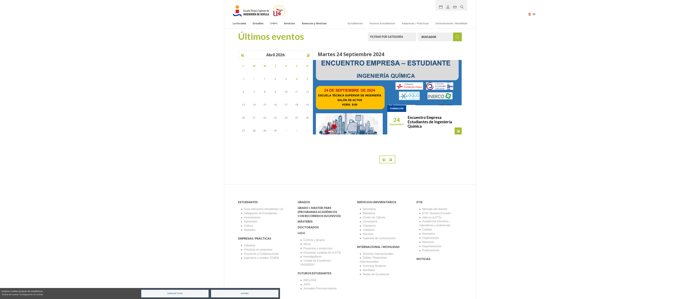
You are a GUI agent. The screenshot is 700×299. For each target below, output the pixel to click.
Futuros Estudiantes (382, 23)
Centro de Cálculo (374, 217)
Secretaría (369, 209)
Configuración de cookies (31, 294)
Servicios (289, 23)
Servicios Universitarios (376, 202)
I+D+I (301, 233)
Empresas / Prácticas (415, 23)
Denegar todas (175, 293)
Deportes (249, 229)
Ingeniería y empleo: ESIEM (261, 257)
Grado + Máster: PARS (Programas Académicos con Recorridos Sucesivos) (319, 212)
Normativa (428, 233)
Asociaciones (252, 217)
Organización (430, 237)
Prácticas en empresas (258, 249)
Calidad (427, 229)
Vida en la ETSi (432, 217)
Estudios (258, 23)
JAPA (306, 284)
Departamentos (431, 246)
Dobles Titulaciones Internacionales (373, 259)
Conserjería (370, 221)
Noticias (423, 259)
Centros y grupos (314, 240)
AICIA (307, 244)
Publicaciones (431, 250)
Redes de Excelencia (376, 274)
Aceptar (244, 293)
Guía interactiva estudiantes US (263, 209)
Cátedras (249, 245)
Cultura (248, 225)
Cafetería (368, 229)
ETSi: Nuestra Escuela (436, 213)
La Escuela (239, 23)
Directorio (428, 242)
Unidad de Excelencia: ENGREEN (315, 262)
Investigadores (312, 256)
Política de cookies (10, 294)
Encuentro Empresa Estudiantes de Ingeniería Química (430, 122)
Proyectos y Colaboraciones (261, 253)
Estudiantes (355, 23)
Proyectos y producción (317, 248)
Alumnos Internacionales (378, 253)
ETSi (419, 202)
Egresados (250, 221)
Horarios (368, 234)
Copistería (369, 225)
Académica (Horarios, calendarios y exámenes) (434, 223)
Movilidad (369, 270)
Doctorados (308, 227)
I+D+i (273, 23)
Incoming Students (374, 265)
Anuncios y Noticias (314, 23)
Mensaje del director (434, 209)
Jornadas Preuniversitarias (320, 288)
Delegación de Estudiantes (260, 213)
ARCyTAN (309, 280)
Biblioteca (369, 213)
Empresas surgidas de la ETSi (322, 252)
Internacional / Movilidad (451, 23)
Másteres (305, 221)
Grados (304, 202)
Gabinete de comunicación (379, 238)
